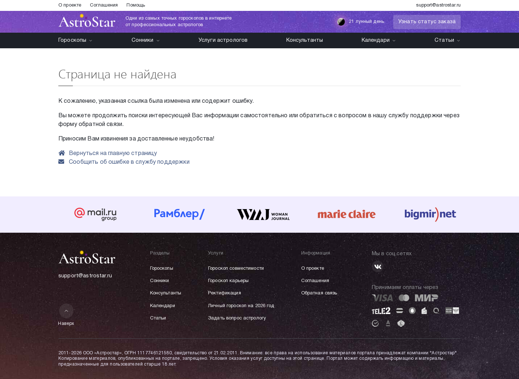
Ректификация (224, 293)
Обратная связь (319, 293)
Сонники (146, 40)
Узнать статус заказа (427, 21)
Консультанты (304, 40)
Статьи (448, 40)
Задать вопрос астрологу (237, 318)
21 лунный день (360, 21)
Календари (379, 40)
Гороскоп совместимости (236, 268)
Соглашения (104, 5)
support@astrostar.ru (438, 5)
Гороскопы (75, 40)
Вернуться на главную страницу (107, 153)
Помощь (135, 5)
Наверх (66, 314)
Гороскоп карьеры (228, 281)
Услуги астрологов (223, 40)
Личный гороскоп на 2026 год (241, 306)
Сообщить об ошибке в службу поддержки (124, 162)
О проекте (69, 5)
